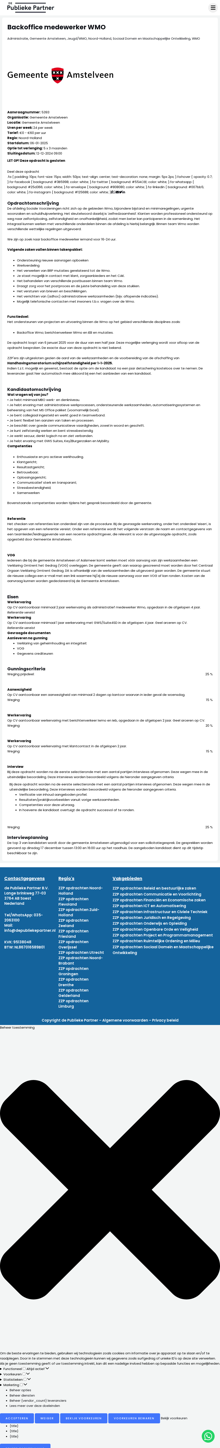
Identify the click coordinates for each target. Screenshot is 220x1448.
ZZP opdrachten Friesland (73, 932)
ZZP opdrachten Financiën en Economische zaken (159, 898)
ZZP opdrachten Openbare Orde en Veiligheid (155, 924)
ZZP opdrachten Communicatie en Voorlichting (157, 893)
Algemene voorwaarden (125, 1014)
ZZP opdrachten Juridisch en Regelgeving (152, 913)
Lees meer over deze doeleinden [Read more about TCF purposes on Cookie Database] (36, 1400)
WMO (201, 38)
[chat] (208, 1436)
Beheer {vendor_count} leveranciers (39, 1395)
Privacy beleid (165, 1014)
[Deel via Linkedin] (124, 192)
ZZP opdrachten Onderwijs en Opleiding (150, 918)
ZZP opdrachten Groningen (73, 968)
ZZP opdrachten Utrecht (81, 949)
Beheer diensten (23, 1390)
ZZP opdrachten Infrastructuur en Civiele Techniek (160, 908)
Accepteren (17, 1413)
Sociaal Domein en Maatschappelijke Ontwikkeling (155, 38)
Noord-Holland (103, 38)
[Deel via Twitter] (120, 192)
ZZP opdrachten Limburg (73, 998)
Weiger (47, 1413)
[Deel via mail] (117, 192)
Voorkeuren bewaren (134, 1413)
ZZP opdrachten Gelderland (73, 988)
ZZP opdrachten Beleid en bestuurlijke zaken (154, 888)
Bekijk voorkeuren (84, 1413)
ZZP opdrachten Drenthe (73, 978)
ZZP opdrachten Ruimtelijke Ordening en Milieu (156, 934)
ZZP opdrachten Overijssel (73, 942)
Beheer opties (21, 1384)
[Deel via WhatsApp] (114, 192)
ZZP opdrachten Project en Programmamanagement (163, 929)
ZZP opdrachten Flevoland (73, 901)
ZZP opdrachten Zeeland (73, 921)
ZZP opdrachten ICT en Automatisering (149, 903)
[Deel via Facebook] (112, 192)
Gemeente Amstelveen (49, 38)
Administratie (18, 38)
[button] (110, 1185)
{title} (14, 1420)
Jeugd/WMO (80, 38)
